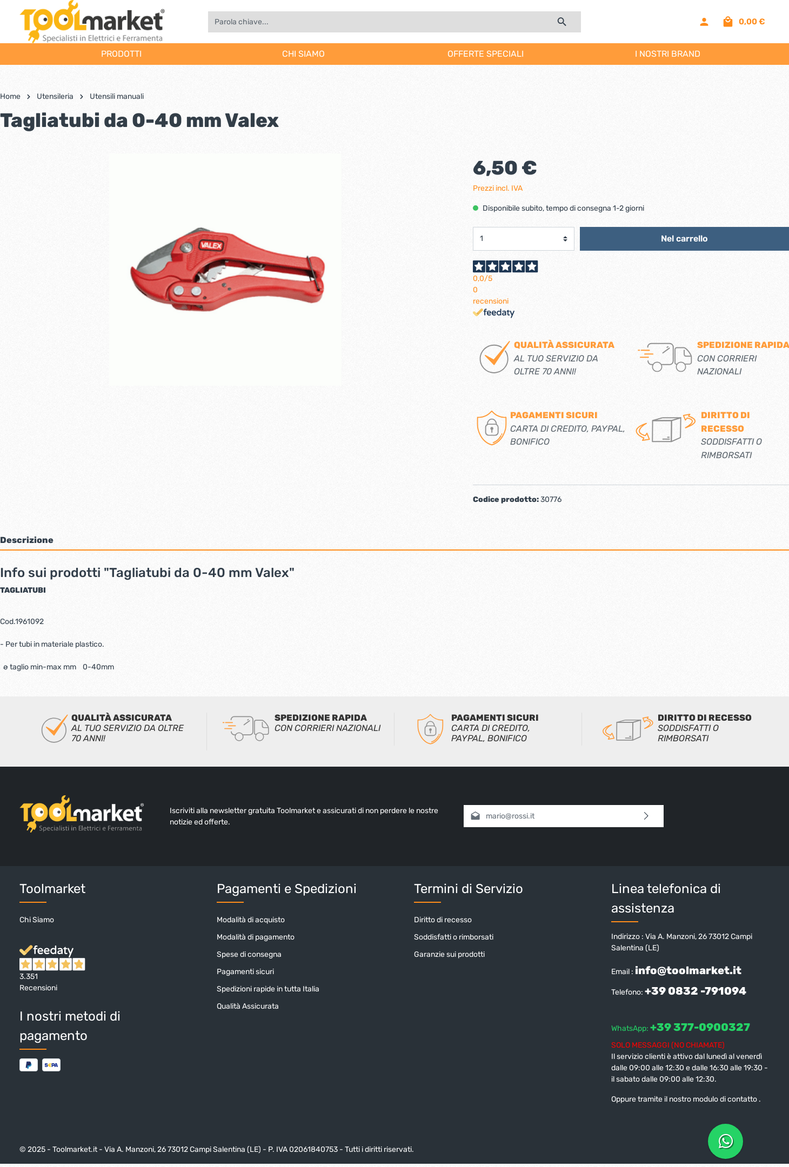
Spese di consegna (249, 954)
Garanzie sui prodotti (449, 954)
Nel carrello (684, 238)
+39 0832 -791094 (695, 990)
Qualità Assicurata (248, 1006)
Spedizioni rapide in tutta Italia (268, 989)
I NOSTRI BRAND (667, 54)
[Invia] (647, 816)
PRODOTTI (121, 54)
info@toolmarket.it (688, 970)
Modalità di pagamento (256, 937)
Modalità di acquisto (251, 919)
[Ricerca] (562, 22)
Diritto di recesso (443, 919)
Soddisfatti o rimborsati (453, 937)
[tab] (394, 540)
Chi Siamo (36, 919)
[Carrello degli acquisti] (743, 21)
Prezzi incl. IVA (498, 188)
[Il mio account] (704, 21)
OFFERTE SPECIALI (485, 54)
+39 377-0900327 (700, 1027)
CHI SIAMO (303, 54)
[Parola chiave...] (376, 22)
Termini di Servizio (468, 888)
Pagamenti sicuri (245, 971)
